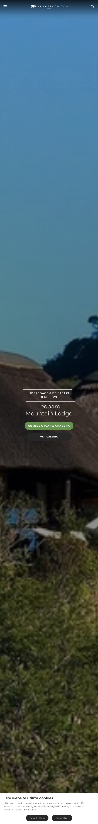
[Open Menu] (5, 6)
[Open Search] (92, 6)
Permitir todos (37, 818)
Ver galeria (49, 436)
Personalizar (62, 818)
